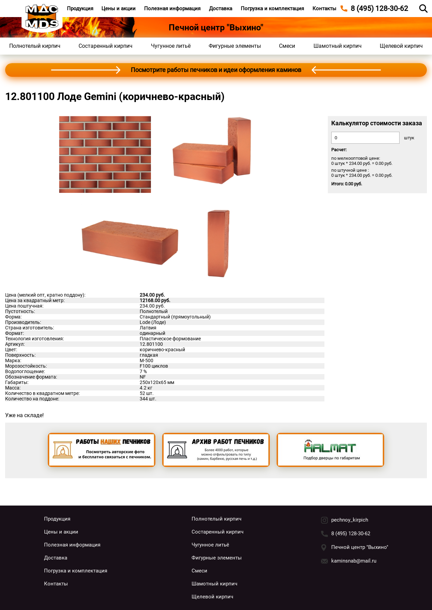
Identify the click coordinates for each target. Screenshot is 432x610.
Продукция (80, 8)
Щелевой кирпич (401, 46)
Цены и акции (118, 8)
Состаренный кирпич (106, 46)
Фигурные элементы (235, 46)
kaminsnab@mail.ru (353, 561)
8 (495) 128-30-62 (350, 533)
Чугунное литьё (171, 46)
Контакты (324, 8)
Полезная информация (172, 8)
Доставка (220, 8)
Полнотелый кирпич (34, 46)
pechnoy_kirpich (349, 520)
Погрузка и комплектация (272, 8)
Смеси (287, 46)
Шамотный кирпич (337, 46)
